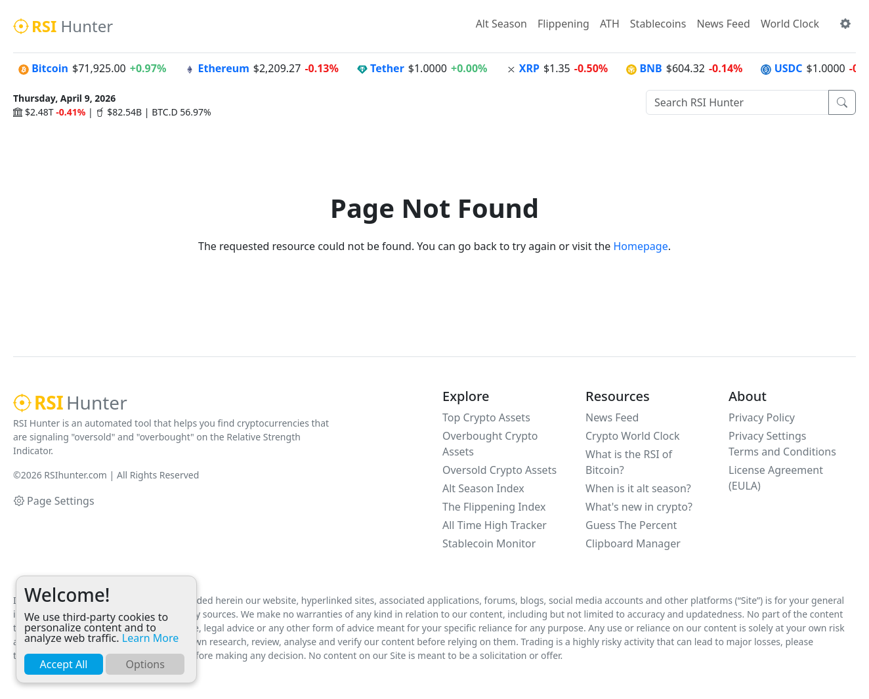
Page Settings (54, 501)
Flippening (563, 23)
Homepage (640, 246)
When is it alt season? (638, 488)
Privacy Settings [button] (767, 436)
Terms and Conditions (782, 451)
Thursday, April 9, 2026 (64, 98)
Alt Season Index (483, 488)
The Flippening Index (493, 506)
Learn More (150, 638)
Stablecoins (658, 23)
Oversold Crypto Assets (499, 470)
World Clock (790, 23)
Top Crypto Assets (486, 417)
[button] (845, 23)
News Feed (723, 23)
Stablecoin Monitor (489, 543)
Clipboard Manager (633, 543)
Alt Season (501, 23)
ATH (610, 23)
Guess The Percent (631, 525)
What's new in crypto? (638, 506)
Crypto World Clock (632, 436)
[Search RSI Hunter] (737, 102)
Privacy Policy (762, 417)
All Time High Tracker (494, 525)
